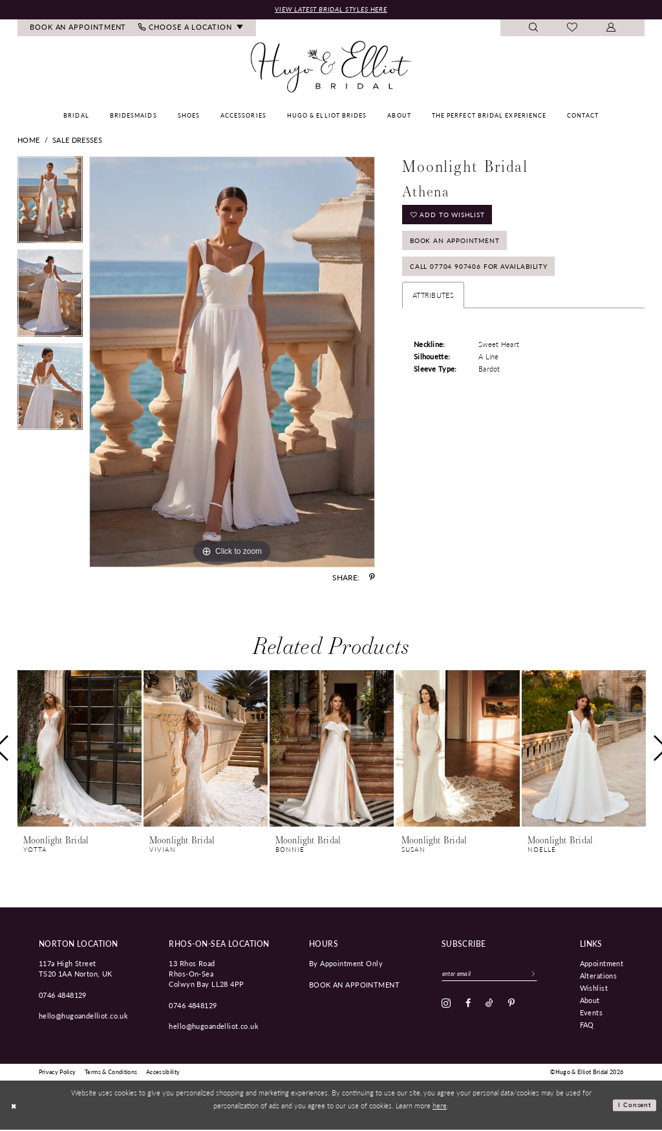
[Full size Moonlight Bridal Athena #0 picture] (232, 363)
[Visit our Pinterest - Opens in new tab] (511, 1005)
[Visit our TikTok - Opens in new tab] (489, 1005)
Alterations (598, 976)
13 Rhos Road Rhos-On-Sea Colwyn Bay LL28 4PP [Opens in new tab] (206, 973)
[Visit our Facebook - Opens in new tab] (468, 1005)
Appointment (602, 963)
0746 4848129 (63, 995)
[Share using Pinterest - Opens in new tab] (372, 578)
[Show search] (534, 28)
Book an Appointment (459, 245)
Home (28, 141)
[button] (611, 28)
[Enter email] (495, 975)
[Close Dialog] (14, 1106)
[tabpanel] (50, 204)
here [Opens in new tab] (439, 1106)
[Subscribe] (544, 975)
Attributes (433, 304)
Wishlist (594, 988)
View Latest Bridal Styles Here (331, 9)
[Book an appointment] (78, 28)
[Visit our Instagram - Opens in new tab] (446, 1005)
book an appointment (354, 985)
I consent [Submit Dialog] (634, 1106)
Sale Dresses (77, 141)
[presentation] (79, 749)
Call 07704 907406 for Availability (483, 274)
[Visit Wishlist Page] (572, 29)
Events (591, 1013)
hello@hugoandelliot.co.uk (84, 1016)
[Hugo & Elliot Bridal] (331, 68)
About (590, 1000)
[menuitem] (78, 28)
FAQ (587, 1025)
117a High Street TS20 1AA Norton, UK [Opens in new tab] (75, 968)
